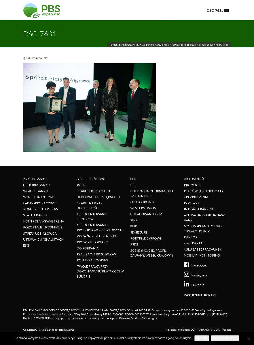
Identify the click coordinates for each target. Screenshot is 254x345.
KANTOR (190, 237)
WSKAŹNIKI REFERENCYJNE (97, 236)
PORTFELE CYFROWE (146, 238)
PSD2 (134, 244)
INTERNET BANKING (199, 209)
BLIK (133, 226)
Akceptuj (201, 338)
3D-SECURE (138, 232)
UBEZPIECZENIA (196, 197)
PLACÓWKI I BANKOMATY (204, 191)
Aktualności (162, 44)
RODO (81, 185)
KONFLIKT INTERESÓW (40, 209)
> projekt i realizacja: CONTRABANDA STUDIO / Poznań (198, 329)
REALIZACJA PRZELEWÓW (96, 254)
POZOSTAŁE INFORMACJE (42, 227)
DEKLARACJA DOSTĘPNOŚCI (98, 197)
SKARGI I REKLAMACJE (94, 191)
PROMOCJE (192, 185)
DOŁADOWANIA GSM (146, 214)
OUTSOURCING (142, 202)
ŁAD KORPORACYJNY (39, 203)
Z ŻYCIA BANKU (35, 179)
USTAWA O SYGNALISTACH (43, 239)
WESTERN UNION (143, 208)
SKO (133, 220)
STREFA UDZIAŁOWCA (40, 233)
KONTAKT (192, 203)
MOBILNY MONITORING (202, 255)
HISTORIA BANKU (36, 185)
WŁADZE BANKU (35, 191)
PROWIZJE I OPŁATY (92, 242)
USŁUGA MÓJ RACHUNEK (203, 249)
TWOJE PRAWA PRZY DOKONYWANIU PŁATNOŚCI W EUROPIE (100, 271)
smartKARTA (193, 243)
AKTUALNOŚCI (195, 179)
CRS (133, 185)
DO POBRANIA (88, 248)
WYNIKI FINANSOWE (38, 197)
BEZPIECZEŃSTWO (91, 179)
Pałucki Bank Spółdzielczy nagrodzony (193, 44)
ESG (26, 245)
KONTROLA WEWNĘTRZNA (43, 221)
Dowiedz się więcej (225, 338)
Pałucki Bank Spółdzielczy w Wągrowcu (132, 44)
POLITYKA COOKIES (92, 260)
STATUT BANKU (35, 215)
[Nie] (248, 338)
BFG (133, 179)
